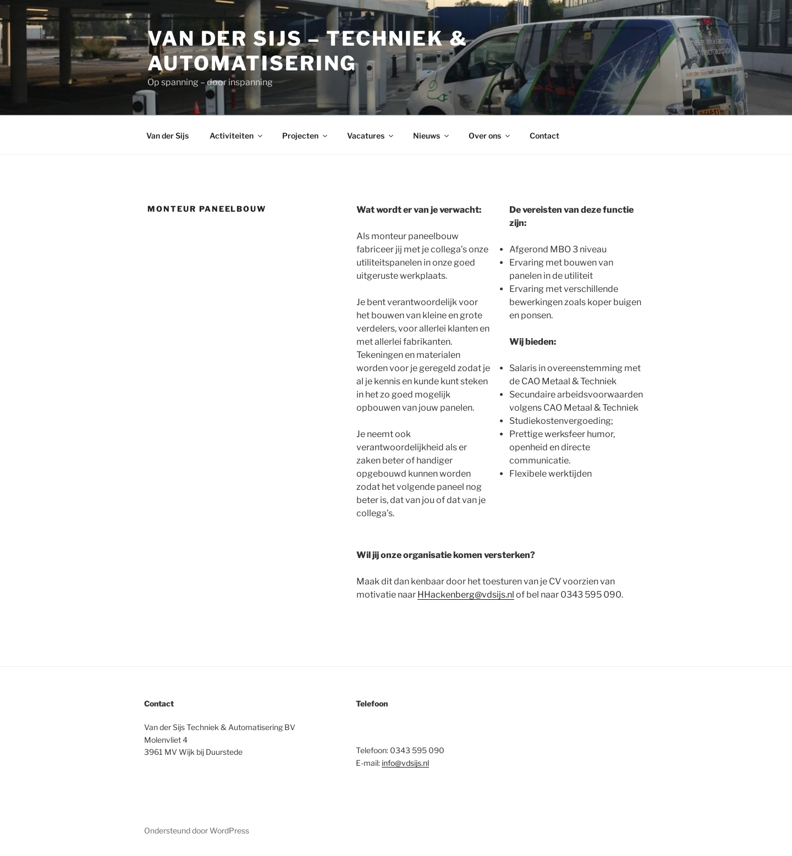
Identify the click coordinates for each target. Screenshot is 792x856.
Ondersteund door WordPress (196, 830)
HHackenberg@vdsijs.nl (465, 594)
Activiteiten (237, 135)
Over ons (490, 135)
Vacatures (371, 135)
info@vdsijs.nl (405, 762)
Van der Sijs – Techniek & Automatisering (307, 50)
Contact (544, 135)
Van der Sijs (167, 135)
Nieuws (431, 135)
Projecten (305, 135)
